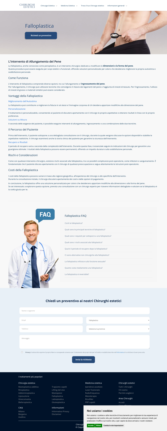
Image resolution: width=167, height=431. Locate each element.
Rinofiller (89, 399)
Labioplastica (58, 399)
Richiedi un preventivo (41, 35)
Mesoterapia (91, 396)
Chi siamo (123, 390)
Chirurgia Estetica (48, 5)
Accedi (122, 402)
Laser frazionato (92, 390)
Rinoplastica (23, 390)
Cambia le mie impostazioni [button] (113, 425)
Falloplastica (57, 396)
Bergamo (22, 414)
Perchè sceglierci (126, 393)
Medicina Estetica (68, 5)
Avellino (21, 417)
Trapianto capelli (59, 386)
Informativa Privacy (60, 411)
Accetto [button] (91, 425)
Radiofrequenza (92, 393)
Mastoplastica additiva (28, 386)
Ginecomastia (24, 399)
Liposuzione (23, 396)
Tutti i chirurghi (125, 386)
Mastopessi (57, 393)
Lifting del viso (58, 390)
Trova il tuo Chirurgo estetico (92, 5)
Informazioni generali (116, 5)
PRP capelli (90, 402)
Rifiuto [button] (98, 425)
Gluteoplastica (58, 402)
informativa (120, 352)
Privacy (27, 352)
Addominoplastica (26, 393)
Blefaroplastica (25, 402)
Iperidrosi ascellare (93, 386)
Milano (21, 411)
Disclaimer (56, 414)
